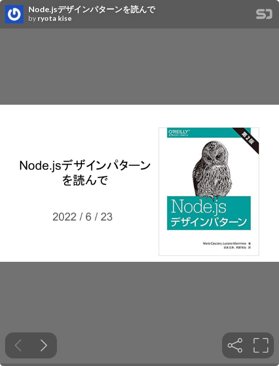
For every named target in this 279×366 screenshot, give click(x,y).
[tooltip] (235, 345)
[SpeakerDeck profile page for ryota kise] (14, 14)
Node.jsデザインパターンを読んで (91, 9)
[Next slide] (44, 345)
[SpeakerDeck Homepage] (264, 16)
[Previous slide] (18, 345)
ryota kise (55, 18)
